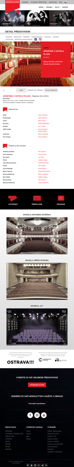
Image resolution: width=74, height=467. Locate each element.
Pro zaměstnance (53, 446)
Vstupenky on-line (37, 385)
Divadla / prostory (53, 439)
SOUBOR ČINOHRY (37, 36)
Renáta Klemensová (44, 171)
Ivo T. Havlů (41, 126)
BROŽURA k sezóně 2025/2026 (23, 39)
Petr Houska (42, 151)
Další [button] (60, 2)
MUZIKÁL (65, 7)
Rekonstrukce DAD (53, 433)
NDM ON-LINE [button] (53, 2)
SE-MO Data (41, 461)
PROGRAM (9, 36)
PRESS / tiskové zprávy (55, 431)
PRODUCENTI (54, 23)
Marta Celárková (43, 134)
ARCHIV (7, 446)
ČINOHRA (49, 7)
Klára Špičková (42, 118)
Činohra (28, 433)
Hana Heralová (42, 137)
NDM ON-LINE (9, 436)
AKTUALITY (47, 36)
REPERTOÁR (17, 36)
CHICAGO (28, 23)
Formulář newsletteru (37, 403)
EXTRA (7, 441)
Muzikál (28, 439)
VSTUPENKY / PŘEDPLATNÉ (14, 433)
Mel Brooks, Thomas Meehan (56, 25)
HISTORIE (56, 36)
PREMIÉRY (26, 36)
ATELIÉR (8, 444)
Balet (27, 436)
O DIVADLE (8, 439)
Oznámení (51, 449)
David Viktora (42, 168)
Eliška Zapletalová (43, 123)
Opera (28, 431)
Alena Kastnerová (4, 25)
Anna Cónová (42, 154)
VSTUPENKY (13, 204)
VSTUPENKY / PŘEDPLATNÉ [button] (39, 2)
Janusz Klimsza (42, 115)
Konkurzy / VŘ (52, 436)
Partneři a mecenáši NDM (55, 444)
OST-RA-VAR (9, 39)
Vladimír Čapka (42, 160)
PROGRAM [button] (25, 2)
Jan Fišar (41, 157)
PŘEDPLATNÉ (37, 204)
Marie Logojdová (43, 174)
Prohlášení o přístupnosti (55, 452)
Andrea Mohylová (43, 163)
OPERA (41, 7)
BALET (57, 7)
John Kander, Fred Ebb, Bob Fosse (32, 25)
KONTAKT (8, 449)
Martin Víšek (42, 120)
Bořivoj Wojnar (42, 131)
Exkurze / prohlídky (53, 441)
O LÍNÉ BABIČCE (5, 23)
